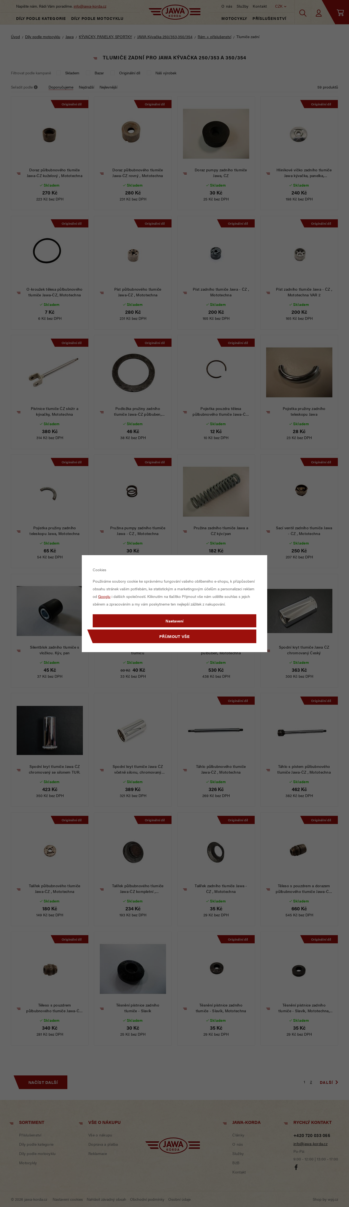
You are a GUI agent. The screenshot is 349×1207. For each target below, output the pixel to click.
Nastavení (174, 621)
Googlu (104, 596)
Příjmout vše (174, 636)
